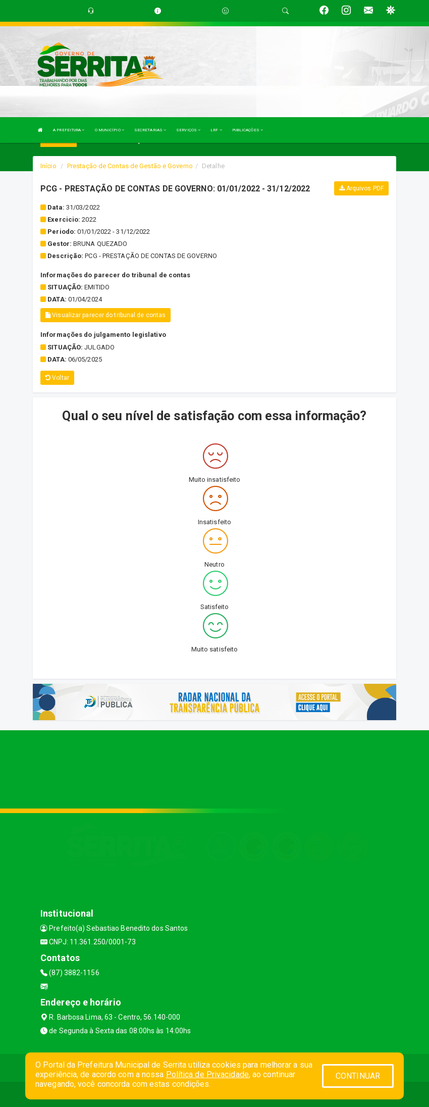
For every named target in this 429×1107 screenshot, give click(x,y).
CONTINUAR (358, 1076)
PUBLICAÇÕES (247, 130)
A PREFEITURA (68, 130)
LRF (216, 130)
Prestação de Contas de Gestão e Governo (130, 166)
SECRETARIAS (150, 130)
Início (48, 166)
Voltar (57, 377)
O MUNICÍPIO (109, 130)
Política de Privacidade (207, 1074)
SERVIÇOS (188, 130)
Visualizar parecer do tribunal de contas (105, 315)
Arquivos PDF (361, 188)
